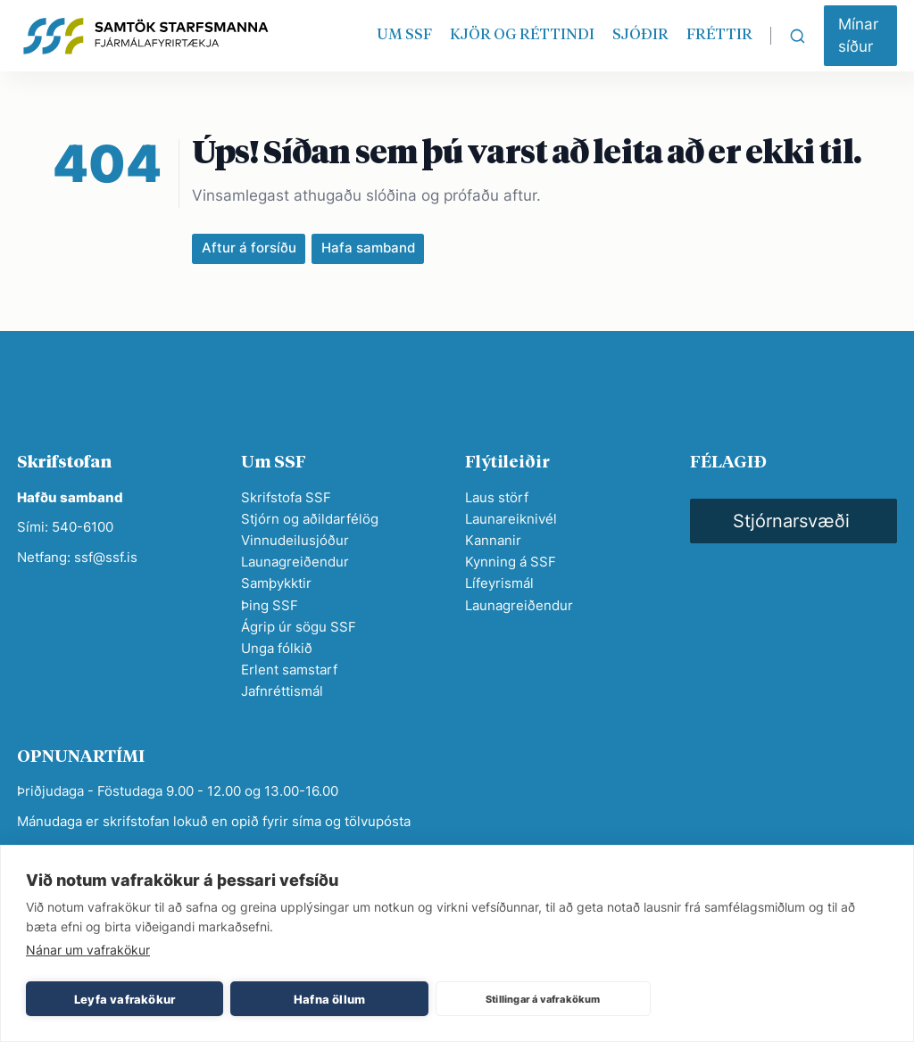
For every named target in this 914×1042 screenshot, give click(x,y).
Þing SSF (269, 605)
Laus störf (496, 497)
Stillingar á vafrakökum (543, 999)
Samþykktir (276, 583)
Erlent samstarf (289, 669)
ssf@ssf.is (105, 557)
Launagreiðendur (295, 561)
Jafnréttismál (282, 690)
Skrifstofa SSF (286, 497)
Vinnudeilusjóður (295, 540)
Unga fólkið (276, 648)
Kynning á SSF (510, 561)
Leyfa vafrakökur (124, 999)
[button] (860, 35)
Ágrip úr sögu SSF (298, 626)
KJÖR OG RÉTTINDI (522, 35)
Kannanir (493, 540)
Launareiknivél (511, 518)
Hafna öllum (329, 999)
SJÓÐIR (640, 35)
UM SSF (404, 35)
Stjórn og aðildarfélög (309, 518)
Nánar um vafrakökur (88, 949)
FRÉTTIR (719, 35)
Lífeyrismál (499, 583)
